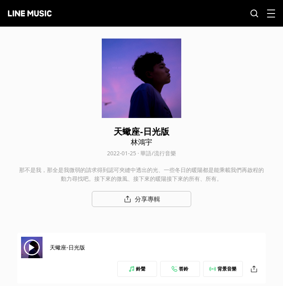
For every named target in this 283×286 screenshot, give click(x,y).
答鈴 (180, 268)
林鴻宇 (141, 142)
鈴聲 (137, 268)
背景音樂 (222, 268)
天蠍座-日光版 (67, 247)
